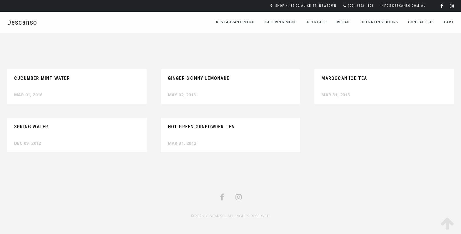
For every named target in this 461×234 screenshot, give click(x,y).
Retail (344, 22)
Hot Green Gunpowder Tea (201, 126)
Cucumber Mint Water (42, 78)
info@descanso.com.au (403, 6)
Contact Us (421, 22)
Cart (449, 22)
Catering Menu (281, 22)
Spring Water (31, 126)
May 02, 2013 (182, 94)
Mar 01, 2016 (28, 94)
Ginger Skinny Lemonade (198, 78)
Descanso (22, 22)
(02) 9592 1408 (360, 6)
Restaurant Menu (235, 22)
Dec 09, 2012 (27, 143)
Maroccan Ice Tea (344, 78)
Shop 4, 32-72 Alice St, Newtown (306, 6)
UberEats (317, 22)
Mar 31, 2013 (335, 94)
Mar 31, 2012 (182, 143)
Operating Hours (379, 22)
